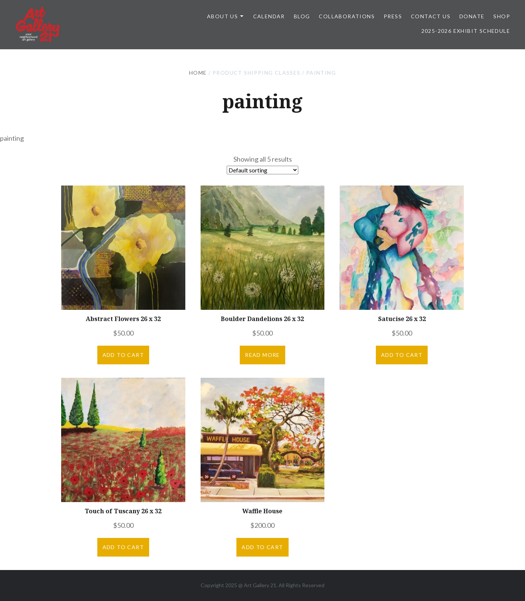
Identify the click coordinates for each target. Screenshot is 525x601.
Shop (501, 16)
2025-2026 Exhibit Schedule (465, 31)
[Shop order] (262, 170)
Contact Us (430, 16)
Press (393, 16)
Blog (302, 16)
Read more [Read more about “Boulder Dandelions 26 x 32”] (262, 355)
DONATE (471, 16)
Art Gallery (257, 585)
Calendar (269, 16)
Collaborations (347, 16)
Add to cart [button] (123, 355)
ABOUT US (222, 16)
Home (198, 72)
